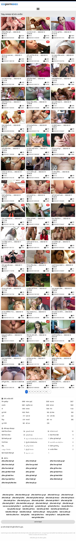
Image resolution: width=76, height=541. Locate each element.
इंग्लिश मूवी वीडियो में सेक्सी (8, 472)
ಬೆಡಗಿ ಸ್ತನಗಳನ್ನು (61, 446)
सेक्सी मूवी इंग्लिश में (50, 515)
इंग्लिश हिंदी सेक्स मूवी (68, 503)
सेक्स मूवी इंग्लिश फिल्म (67, 506)
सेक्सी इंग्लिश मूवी (33, 537)
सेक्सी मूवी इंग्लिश (25, 515)
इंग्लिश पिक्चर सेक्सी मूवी (8, 464)
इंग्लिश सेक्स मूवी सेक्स (8, 495)
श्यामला (37, 409)
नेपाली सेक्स (13, 442)
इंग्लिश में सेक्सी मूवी (30, 479)
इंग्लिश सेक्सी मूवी (6, 498)
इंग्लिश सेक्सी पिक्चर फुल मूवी (38, 495)
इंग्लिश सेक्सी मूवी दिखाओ (67, 498)
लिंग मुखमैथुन (13, 401)
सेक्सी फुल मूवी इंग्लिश (52, 512)
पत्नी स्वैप (61, 416)
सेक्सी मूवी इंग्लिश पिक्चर (37, 515)
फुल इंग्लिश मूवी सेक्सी (27, 506)
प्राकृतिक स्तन (37, 405)
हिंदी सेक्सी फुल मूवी (13, 438)
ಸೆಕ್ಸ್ (13, 446)
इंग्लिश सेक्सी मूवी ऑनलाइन (52, 498)
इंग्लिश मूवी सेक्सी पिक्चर (56, 472)
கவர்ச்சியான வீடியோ (61, 442)
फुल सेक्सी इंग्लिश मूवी (40, 506)
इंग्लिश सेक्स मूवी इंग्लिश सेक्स (9, 483)
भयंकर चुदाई (37, 401)
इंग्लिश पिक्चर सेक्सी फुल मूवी (57, 461)
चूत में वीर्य (13, 423)
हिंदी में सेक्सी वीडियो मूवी (13, 453)
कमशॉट (13, 405)
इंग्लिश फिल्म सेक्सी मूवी (7, 468)
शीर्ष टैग (6, 458)
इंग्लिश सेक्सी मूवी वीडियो (38, 500)
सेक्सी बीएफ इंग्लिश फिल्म (12, 515)
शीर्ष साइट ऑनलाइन (9, 428)
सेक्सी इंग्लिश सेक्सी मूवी (25, 512)
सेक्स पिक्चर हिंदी (61, 435)
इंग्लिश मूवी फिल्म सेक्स (55, 468)
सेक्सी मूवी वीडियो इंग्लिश (38, 517)
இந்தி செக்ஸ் (37, 449)
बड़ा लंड (61, 401)
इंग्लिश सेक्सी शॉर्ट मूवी (55, 503)
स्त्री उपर (37, 423)
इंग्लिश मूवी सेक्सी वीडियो (56, 475)
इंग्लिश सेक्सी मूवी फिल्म (9, 500)
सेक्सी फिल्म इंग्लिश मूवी (39, 512)
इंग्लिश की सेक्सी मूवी (31, 461)
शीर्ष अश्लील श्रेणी (8, 399)
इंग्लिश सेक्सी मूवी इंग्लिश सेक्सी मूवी (35, 498)
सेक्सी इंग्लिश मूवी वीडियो (43, 509)
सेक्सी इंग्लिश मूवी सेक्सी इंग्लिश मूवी (59, 509)
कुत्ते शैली (13, 412)
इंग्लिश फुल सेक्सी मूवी (31, 468)
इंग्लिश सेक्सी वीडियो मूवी (42, 503)
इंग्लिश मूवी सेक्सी (30, 472)
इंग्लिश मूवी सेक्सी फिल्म (7, 475)
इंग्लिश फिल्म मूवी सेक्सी (56, 464)
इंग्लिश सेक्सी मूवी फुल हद (23, 500)
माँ (13, 409)
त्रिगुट (13, 419)
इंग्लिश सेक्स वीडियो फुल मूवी (22, 495)
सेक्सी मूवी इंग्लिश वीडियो (63, 515)
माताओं (37, 419)
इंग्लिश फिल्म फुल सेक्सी (32, 464)
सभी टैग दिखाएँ (38, 522)
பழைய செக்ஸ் (13, 449)
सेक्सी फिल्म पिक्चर (13, 431)
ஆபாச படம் (37, 453)
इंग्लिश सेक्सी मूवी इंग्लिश (18, 498)
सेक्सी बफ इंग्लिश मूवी (65, 512)
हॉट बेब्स (61, 412)
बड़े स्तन (61, 405)
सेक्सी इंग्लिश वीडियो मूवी (11, 512)
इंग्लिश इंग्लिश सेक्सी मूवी (8, 461)
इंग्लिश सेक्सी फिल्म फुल (53, 495)
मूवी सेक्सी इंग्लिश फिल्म (54, 506)
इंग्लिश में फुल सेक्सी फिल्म (8, 479)
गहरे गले (37, 416)
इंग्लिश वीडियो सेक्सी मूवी (56, 479)
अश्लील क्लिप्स (61, 449)
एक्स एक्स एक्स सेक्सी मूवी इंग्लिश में (12, 506)
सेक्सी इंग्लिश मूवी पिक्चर (28, 509)
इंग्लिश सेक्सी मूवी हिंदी (66, 500)
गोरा (61, 409)
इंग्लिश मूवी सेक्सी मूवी (61, 438)
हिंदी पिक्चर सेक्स (13, 435)
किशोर (37, 412)
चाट (61, 419)
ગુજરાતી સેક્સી (37, 431)
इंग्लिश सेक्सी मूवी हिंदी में (8, 503)
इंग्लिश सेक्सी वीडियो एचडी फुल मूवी (25, 503)
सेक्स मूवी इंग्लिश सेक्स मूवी (14, 509)
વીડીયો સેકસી (61, 431)
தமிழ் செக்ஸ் (37, 446)
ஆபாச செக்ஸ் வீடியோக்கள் (37, 438)
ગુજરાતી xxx (37, 435)
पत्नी (13, 416)
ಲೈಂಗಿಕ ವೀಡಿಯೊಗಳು (37, 442)
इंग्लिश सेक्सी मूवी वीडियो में (52, 500)
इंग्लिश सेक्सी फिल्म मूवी (67, 495)
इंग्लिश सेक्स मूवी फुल (31, 483)
